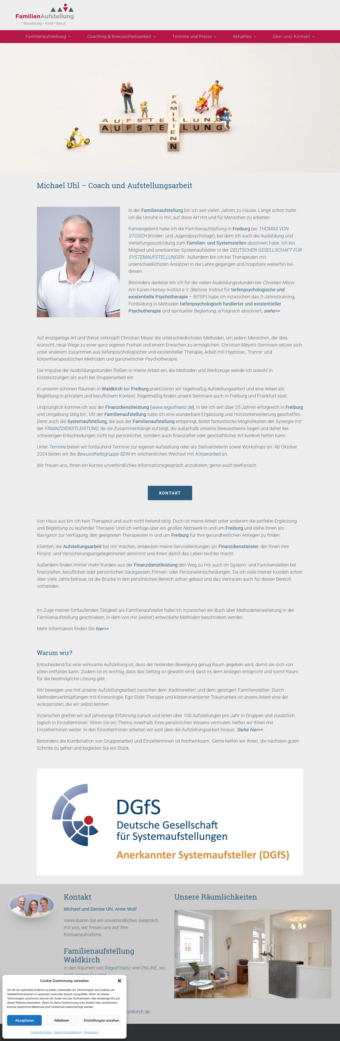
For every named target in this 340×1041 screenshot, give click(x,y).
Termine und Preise (194, 36)
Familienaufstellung (48, 36)
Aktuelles (244, 36)
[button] (119, 980)
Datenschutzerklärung (68, 1032)
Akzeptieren (24, 1020)
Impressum (91, 1032)
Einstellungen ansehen (101, 1020)
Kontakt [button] (170, 493)
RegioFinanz (118, 968)
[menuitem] (50, 36)
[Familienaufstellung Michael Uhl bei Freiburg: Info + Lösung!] (46, 15)
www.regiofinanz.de (172, 407)
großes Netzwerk (184, 528)
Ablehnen (61, 1020)
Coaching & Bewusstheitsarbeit (121, 36)
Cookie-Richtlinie (41, 1032)
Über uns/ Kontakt (293, 36)
